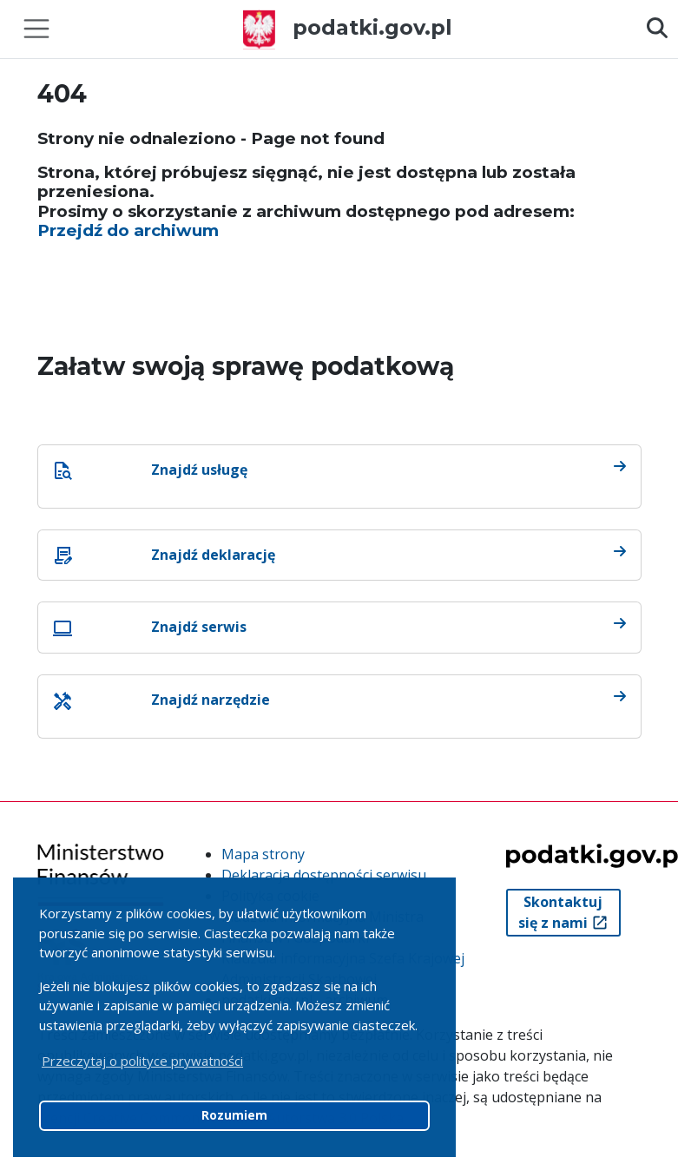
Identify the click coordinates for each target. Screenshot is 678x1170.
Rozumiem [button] (234, 1115)
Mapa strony (263, 854)
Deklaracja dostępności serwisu (323, 874)
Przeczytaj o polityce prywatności (142, 1060)
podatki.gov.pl (347, 27)
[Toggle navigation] (36, 29)
